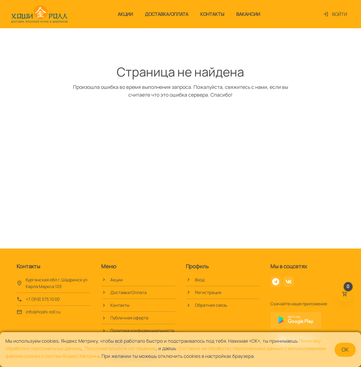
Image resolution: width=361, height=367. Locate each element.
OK (345, 349)
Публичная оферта (129, 318)
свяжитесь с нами (246, 87)
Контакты (212, 14)
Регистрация (208, 292)
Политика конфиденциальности (142, 331)
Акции (125, 14)
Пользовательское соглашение (120, 348)
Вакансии (248, 14)
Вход (199, 280)
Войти (335, 14)
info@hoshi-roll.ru (43, 312)
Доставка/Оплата (166, 14)
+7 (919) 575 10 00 (43, 299)
